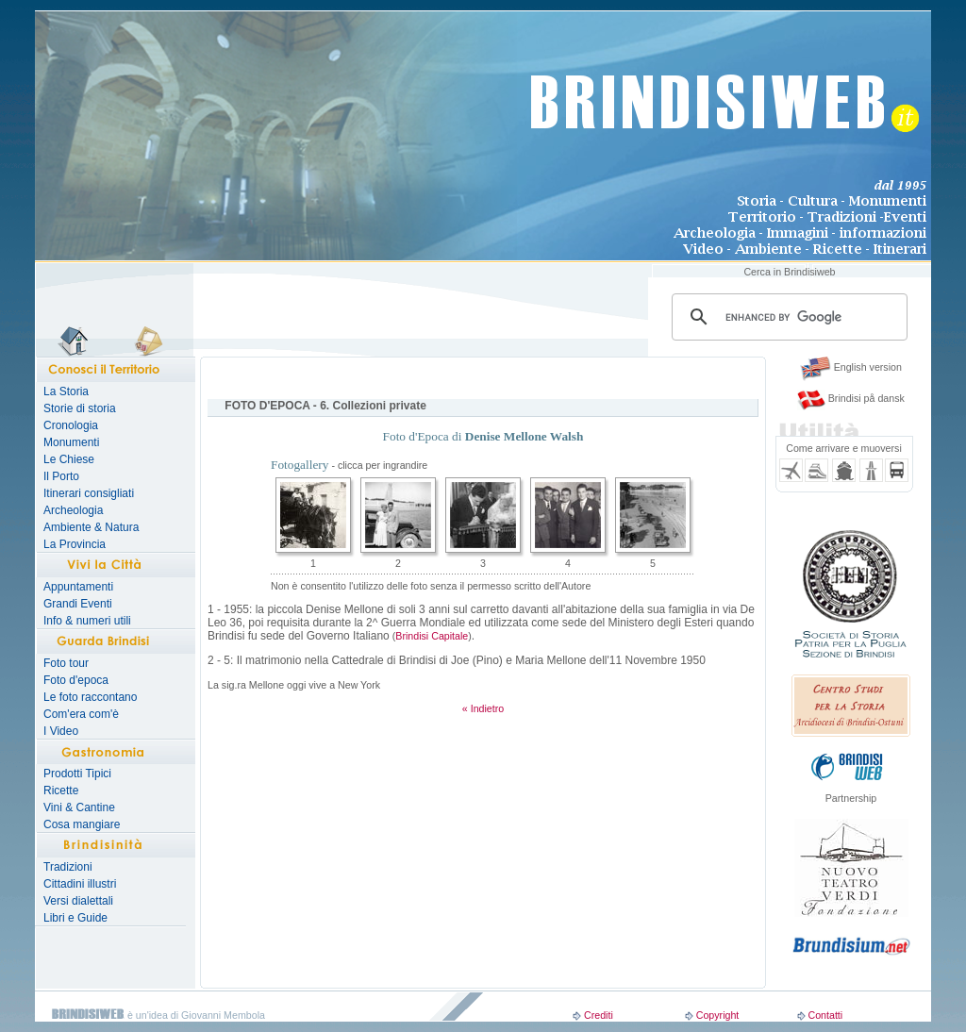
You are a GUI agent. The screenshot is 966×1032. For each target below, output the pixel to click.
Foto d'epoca (75, 680)
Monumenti (71, 442)
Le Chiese (68, 459)
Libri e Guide (75, 917)
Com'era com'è (81, 714)
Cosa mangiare (81, 824)
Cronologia (70, 425)
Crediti (598, 1015)
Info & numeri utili (87, 620)
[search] (786, 317)
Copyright (718, 1015)
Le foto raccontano (90, 697)
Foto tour (66, 663)
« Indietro (483, 708)
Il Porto (61, 476)
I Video (60, 731)
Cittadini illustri (79, 884)
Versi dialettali (78, 900)
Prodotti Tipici (77, 773)
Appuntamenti (78, 586)
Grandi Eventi (77, 603)
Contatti (825, 1015)
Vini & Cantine (79, 807)
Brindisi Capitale (431, 635)
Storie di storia (79, 408)
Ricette (60, 790)
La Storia (66, 391)
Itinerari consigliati (88, 493)
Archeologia (73, 510)
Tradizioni (67, 867)
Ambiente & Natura (91, 527)
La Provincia (74, 544)
